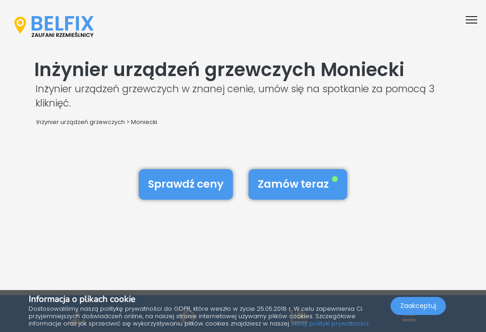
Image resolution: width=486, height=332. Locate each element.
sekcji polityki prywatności (329, 323)
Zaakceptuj (418, 307)
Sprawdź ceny (186, 184)
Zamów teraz (298, 184)
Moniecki (144, 122)
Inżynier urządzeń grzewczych (80, 122)
